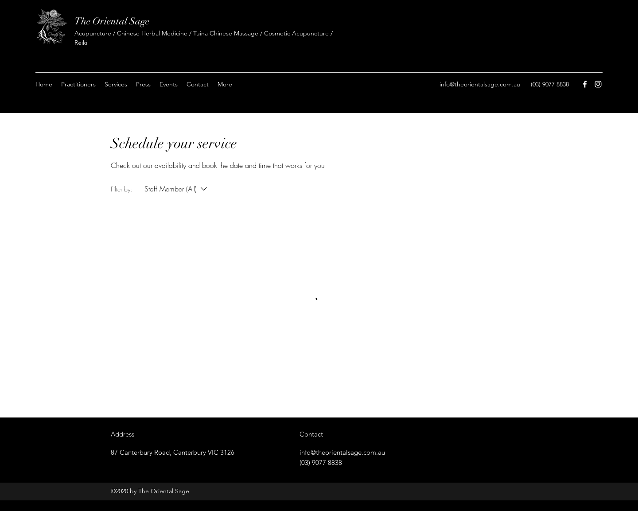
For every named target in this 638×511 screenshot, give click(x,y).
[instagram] (598, 84)
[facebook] (584, 84)
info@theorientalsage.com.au (480, 84)
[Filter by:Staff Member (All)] (176, 188)
